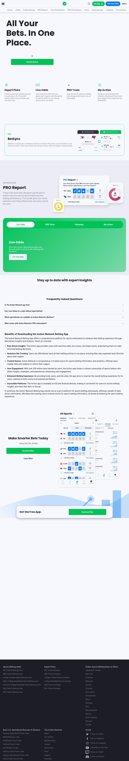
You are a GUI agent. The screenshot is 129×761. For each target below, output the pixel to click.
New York (89, 674)
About (46, 733)
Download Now (32, 90)
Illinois (87, 699)
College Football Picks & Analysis (56, 678)
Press (46, 751)
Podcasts (48, 759)
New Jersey (89, 692)
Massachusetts (91, 710)
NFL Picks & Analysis (52, 670)
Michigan (88, 703)
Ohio (87, 707)
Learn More (28, 487)
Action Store (49, 748)
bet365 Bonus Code (10, 748)
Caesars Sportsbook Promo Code (16, 755)
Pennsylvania (90, 696)
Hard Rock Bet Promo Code (13, 751)
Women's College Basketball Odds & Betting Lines (22, 685)
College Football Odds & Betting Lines (17, 678)
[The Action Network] (65, 4)
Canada (88, 725)
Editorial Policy (49, 741)
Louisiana (89, 678)
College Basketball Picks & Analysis (57, 681)
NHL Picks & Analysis (52, 688)
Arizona (88, 685)
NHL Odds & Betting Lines (13, 692)
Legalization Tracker (93, 670)
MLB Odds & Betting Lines (13, 688)
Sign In (124, 4)
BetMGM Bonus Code (11, 737)
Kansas (88, 714)
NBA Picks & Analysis (52, 674)
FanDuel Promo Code (11, 744)
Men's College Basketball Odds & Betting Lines (20, 681)
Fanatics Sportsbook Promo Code (16, 733)
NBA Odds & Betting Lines (13, 674)
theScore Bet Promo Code (13, 759)
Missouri (88, 721)
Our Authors (48, 737)
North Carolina (91, 717)
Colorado (88, 688)
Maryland (89, 681)
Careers (47, 744)
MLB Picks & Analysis (52, 685)
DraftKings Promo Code (12, 741)
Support (47, 755)
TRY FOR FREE (18, 286)
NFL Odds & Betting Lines (13, 670)
